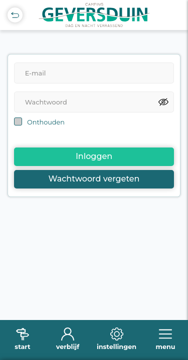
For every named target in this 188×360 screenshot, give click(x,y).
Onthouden (46, 122)
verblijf (67, 346)
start (22, 346)
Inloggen (94, 156)
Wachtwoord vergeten (94, 179)
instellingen (116, 346)
